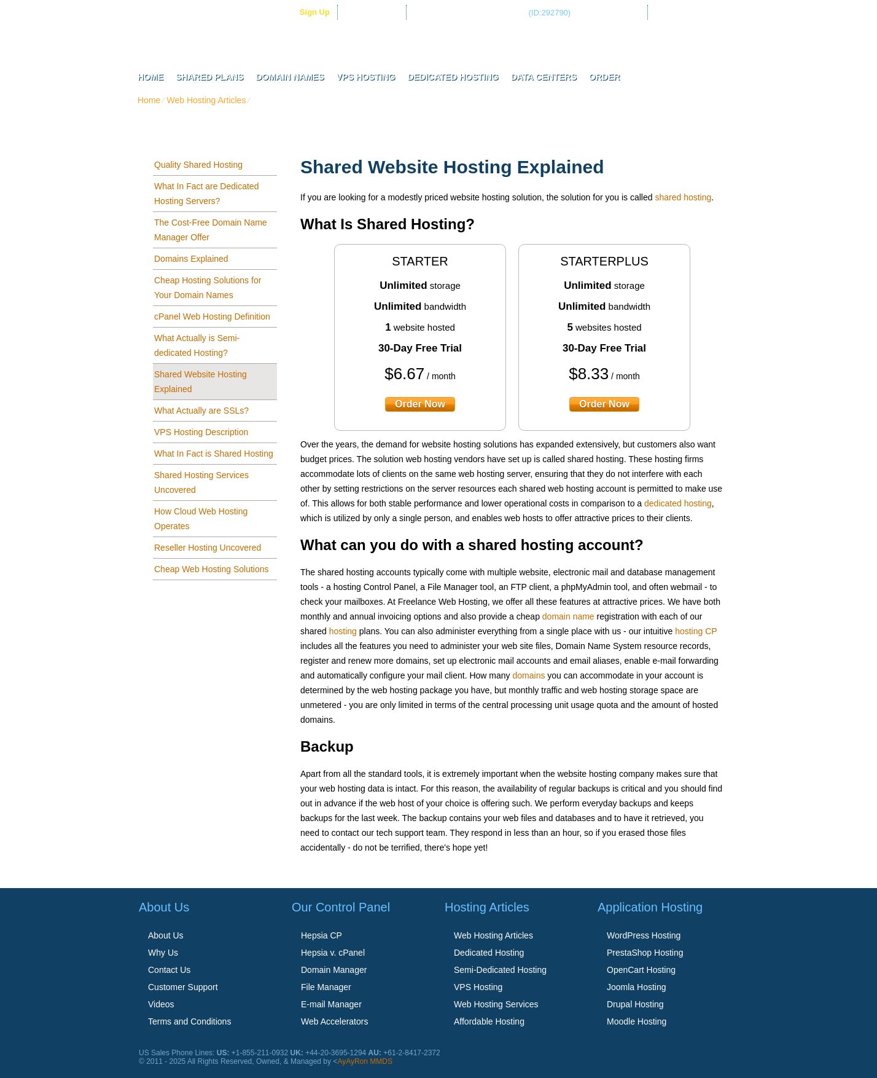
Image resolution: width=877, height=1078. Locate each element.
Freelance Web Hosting (446, 43)
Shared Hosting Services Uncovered (201, 482)
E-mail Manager (331, 1004)
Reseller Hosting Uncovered (207, 548)
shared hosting (683, 197)
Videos (161, 1004)
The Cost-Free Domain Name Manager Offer (210, 230)
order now (420, 404)
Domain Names (289, 77)
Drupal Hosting (635, 1004)
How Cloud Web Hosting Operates (201, 518)
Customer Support (183, 987)
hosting (343, 631)
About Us (166, 935)
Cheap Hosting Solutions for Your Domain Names (207, 287)
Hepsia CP (321, 935)
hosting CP (696, 631)
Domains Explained (191, 259)
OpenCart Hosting (641, 970)
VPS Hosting (366, 77)
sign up (315, 12)
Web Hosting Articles (206, 100)
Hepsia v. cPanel (333, 953)
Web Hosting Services (496, 1004)
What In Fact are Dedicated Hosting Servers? (206, 193)
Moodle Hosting (636, 1021)
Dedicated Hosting (452, 77)
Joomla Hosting (636, 987)
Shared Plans (209, 77)
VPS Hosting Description (201, 432)
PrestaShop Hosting (645, 953)
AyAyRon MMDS (364, 1061)
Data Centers (544, 77)
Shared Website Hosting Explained (200, 381)
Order (604, 77)
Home (150, 77)
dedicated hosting (678, 503)
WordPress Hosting (643, 935)
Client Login (377, 12)
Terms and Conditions (189, 1021)
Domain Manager (334, 970)
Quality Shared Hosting (198, 165)
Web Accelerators (334, 1021)
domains (529, 675)
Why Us (163, 953)
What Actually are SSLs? (201, 410)
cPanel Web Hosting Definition (212, 316)
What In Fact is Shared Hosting (213, 453)
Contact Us (169, 970)
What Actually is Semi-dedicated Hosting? (197, 345)
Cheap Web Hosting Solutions (211, 569)
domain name (568, 616)
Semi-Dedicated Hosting (500, 970)
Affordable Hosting (489, 1021)
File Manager (326, 987)
